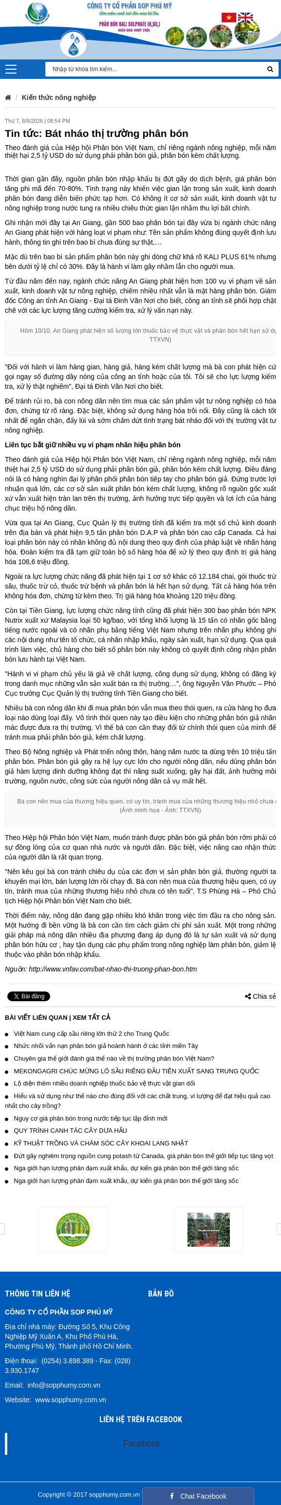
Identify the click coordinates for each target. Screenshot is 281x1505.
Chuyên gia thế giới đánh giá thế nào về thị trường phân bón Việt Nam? (109, 1058)
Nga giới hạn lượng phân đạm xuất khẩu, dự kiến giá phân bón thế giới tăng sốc (122, 1168)
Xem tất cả (91, 1017)
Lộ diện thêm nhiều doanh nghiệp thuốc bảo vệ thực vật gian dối (100, 1083)
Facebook (142, 1443)
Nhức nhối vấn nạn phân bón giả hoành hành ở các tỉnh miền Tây (101, 1045)
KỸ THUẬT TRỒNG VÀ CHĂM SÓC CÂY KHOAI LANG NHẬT (96, 1143)
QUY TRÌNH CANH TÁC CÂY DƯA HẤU (66, 1130)
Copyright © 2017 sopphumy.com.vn (89, 1494)
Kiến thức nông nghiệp (59, 97)
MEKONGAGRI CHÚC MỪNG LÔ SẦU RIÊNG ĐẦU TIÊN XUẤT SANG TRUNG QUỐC (132, 1071)
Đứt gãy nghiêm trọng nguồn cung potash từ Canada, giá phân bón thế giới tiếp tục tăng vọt (139, 1156)
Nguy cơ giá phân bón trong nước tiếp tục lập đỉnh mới (86, 1118)
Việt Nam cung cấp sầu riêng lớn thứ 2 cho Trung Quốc (87, 1033)
